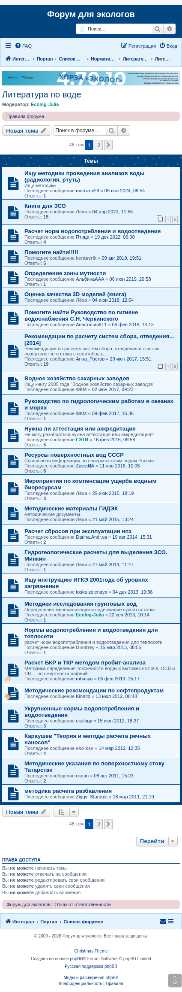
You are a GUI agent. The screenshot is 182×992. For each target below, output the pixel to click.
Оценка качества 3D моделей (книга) (75, 294)
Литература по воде (41, 94)
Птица (83, 237)
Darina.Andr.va (91, 537)
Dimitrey (85, 647)
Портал (45, 58)
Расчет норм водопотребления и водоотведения (92, 231)
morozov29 (87, 190)
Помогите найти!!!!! (51, 252)
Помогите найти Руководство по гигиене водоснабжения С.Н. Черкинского (81, 315)
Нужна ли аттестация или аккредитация (80, 428)
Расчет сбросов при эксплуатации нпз (77, 531)
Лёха (81, 211)
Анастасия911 (91, 324)
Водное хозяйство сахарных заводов (76, 378)
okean (82, 775)
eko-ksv (84, 748)
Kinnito (83, 696)
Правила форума (25, 116)
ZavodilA (85, 465)
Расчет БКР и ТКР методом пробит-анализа (85, 662)
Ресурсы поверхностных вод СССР (74, 455)
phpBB (76, 958)
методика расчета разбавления (68, 791)
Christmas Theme (91, 951)
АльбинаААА (90, 279)
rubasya (84, 678)
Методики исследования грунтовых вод (80, 604)
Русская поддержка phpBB (91, 966)
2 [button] (98, 145)
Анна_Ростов (90, 358)
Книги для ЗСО (45, 206)
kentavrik (86, 258)
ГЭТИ (82, 439)
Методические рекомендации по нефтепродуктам (94, 690)
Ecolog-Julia (45, 104)
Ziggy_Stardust (91, 796)
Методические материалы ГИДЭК (71, 508)
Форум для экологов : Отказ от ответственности (58, 904)
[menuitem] (23, 46)
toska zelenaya (91, 592)
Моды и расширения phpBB (90, 977)
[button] (108, 145)
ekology (84, 720)
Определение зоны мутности (65, 273)
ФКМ (81, 389)
